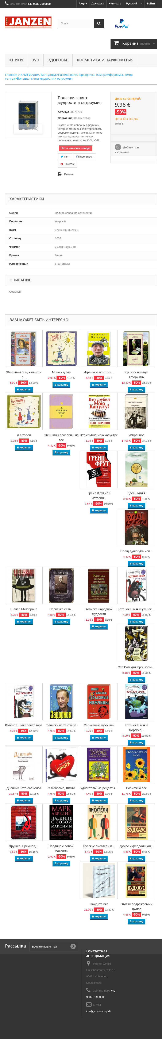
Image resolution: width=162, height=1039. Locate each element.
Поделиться (84, 156)
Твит (65, 156)
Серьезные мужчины (99, 725)
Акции (83, 3)
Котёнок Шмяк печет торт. (23, 725)
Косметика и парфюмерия (105, 59)
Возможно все (136, 788)
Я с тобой (24, 435)
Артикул (63, 111)
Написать (115, 3)
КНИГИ (16, 59)
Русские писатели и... (99, 846)
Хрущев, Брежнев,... (24, 846)
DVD (35, 59)
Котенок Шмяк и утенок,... (136, 609)
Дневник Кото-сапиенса (24, 788)
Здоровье (58, 59)
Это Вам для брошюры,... (136, 667)
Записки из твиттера (61, 725)
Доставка (98, 3)
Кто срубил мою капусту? (98, 435)
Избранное (136, 435)
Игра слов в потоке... (99, 372)
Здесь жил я (136, 493)
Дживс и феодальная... (136, 846)
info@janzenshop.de (98, 1011)
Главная (11, 74)
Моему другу (61, 372)
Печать (69, 174)
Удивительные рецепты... (98, 788)
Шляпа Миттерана (23, 609)
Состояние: (65, 118)
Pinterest (67, 164)
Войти (150, 3)
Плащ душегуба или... (136, 551)
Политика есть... (61, 609)
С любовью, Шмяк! (61, 788)
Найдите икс (99, 904)
